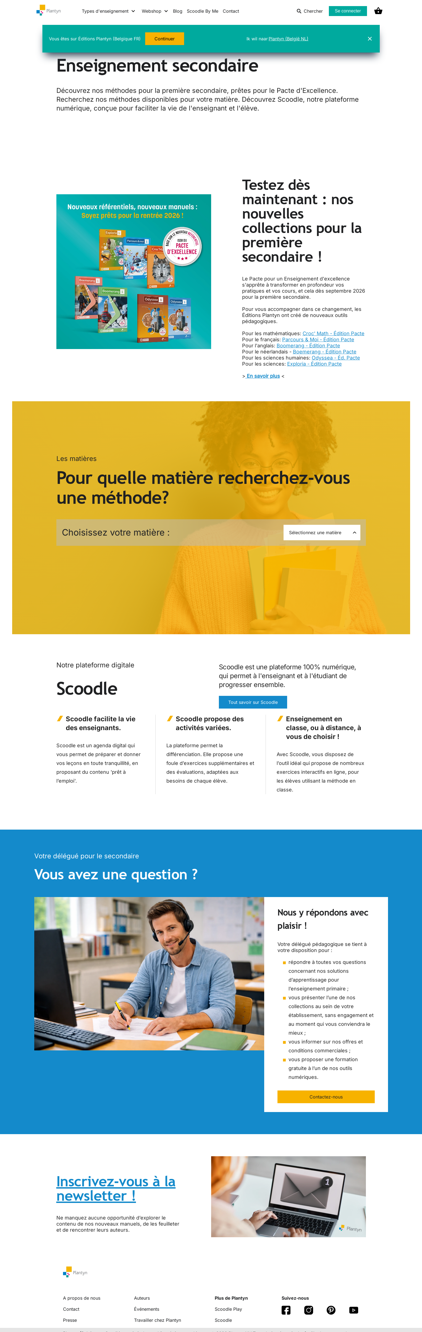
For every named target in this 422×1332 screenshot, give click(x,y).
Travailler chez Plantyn (157, 1320)
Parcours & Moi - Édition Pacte (318, 339)
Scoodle (223, 1320)
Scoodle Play (228, 1309)
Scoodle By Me (202, 11)
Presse (70, 1320)
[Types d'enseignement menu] (109, 11)
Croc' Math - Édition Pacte (334, 333)
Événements (146, 1309)
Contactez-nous (326, 1097)
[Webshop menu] (155, 11)
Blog (177, 11)
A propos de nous (81, 1298)
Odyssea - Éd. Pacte (336, 358)
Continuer (164, 38)
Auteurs (142, 1298)
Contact (231, 11)
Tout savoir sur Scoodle (253, 702)
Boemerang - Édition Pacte (325, 352)
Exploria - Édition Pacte (314, 364)
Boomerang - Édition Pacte (308, 345)
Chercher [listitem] (310, 11)
